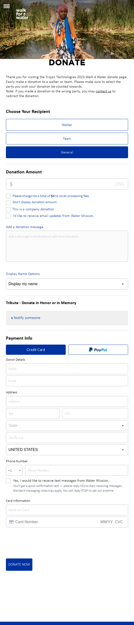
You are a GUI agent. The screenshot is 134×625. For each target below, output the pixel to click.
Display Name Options (23, 274)
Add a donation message (24, 227)
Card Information (18, 501)
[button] (7, 8)
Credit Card (36, 349)
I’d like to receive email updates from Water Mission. (53, 216)
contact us (103, 91)
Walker (67, 125)
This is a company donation (33, 209)
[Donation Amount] (70, 184)
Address (11, 392)
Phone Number (17, 461)
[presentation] (42, 542)
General (67, 152)
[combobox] (14, 470)
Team (67, 139)
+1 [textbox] (10, 470)
